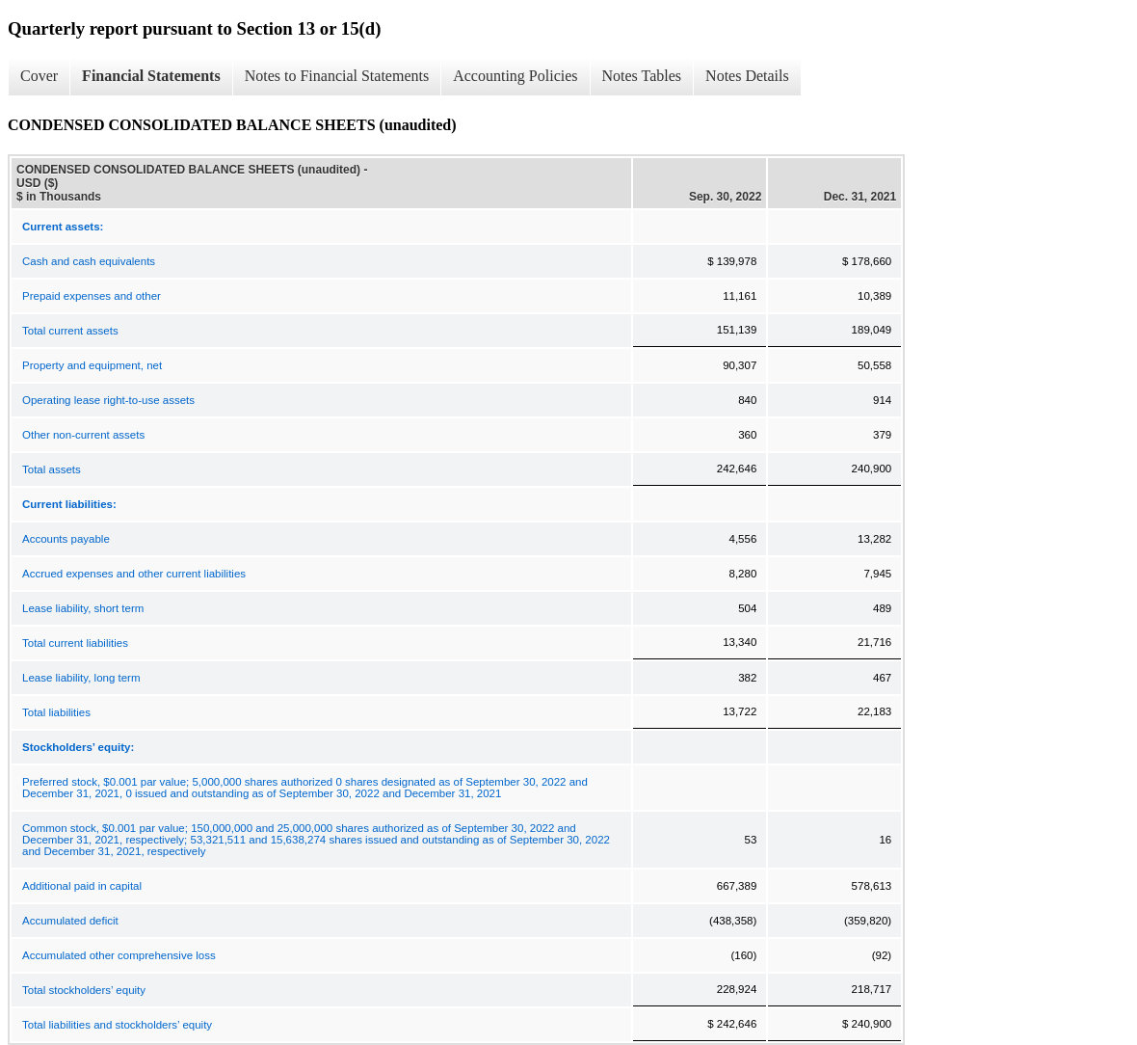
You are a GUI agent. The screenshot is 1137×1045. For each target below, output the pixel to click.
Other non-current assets (83, 435)
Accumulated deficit (70, 920)
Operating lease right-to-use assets (108, 400)
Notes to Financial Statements (337, 75)
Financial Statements (151, 75)
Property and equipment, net (92, 365)
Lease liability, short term (83, 608)
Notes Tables (642, 75)
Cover (39, 75)
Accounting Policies (515, 75)
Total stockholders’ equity (83, 990)
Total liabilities (56, 712)
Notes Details (747, 75)
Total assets (51, 469)
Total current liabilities (75, 643)
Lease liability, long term (81, 677)
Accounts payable (66, 539)
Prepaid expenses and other (91, 296)
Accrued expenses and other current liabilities (134, 573)
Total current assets (70, 330)
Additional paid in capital (82, 886)
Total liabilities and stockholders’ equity (117, 1025)
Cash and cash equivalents (88, 261)
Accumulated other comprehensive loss (119, 955)
